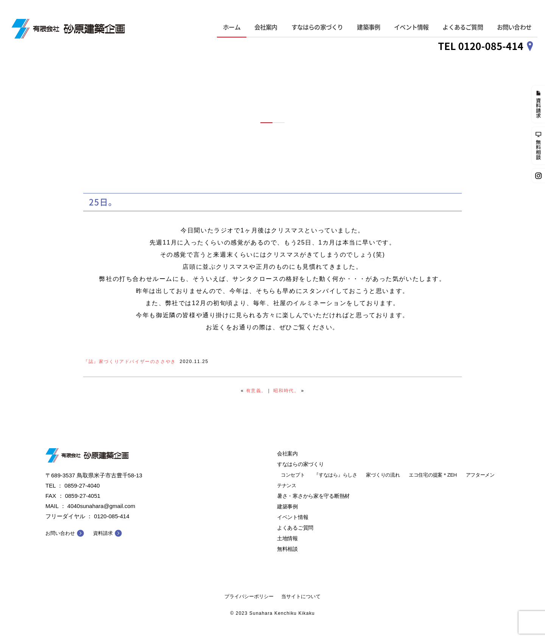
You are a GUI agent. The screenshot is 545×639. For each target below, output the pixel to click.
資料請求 (103, 533)
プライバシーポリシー (249, 596)
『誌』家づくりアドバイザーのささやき (129, 361)
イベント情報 (411, 27)
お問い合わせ (514, 27)
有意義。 (256, 390)
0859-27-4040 (82, 485)
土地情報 (287, 538)
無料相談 (287, 549)
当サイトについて (301, 596)
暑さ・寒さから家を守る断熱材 (313, 496)
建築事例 (368, 27)
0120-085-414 (111, 516)
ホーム (231, 27)
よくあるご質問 (462, 27)
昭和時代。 (286, 390)
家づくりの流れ (383, 475)
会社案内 (265, 27)
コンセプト (293, 475)
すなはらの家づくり (317, 27)
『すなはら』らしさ (335, 475)
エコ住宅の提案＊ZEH (433, 475)
